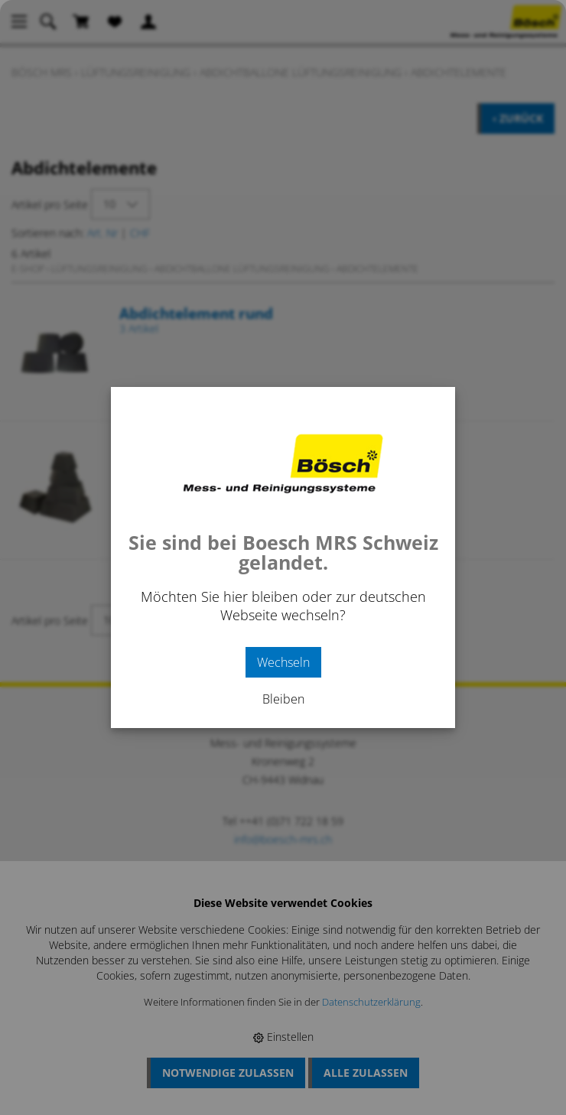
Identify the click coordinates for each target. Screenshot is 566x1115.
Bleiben (283, 699)
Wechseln (283, 662)
